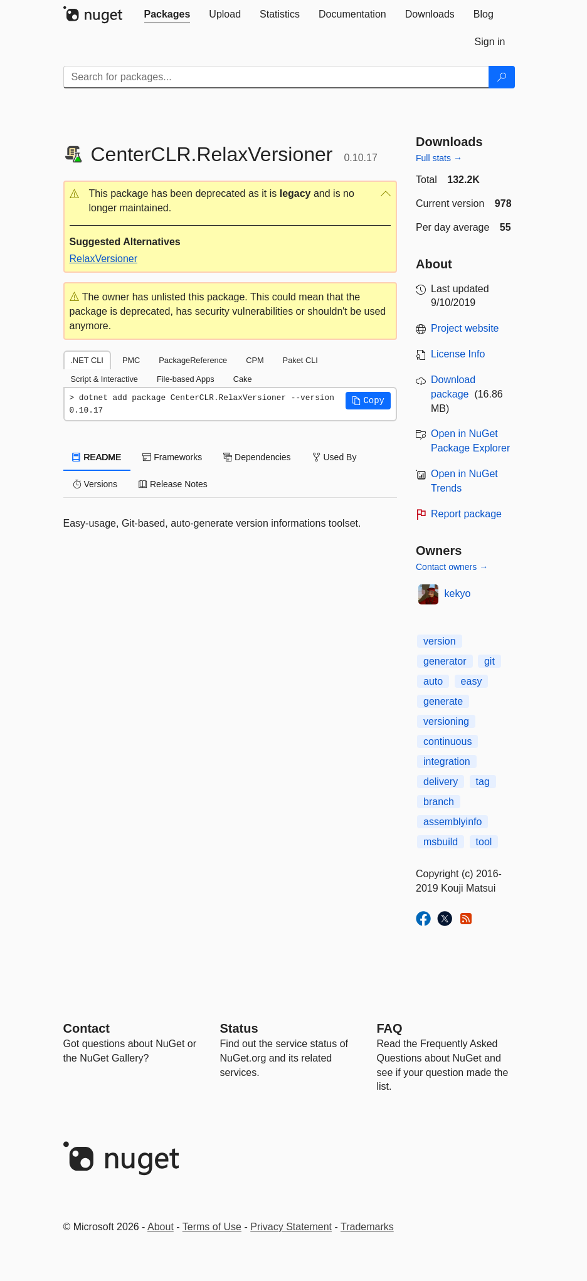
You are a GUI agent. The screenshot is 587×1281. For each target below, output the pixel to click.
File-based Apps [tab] (185, 379)
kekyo (458, 593)
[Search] (502, 77)
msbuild (440, 841)
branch (438, 801)
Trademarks (367, 1226)
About (160, 1226)
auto (433, 681)
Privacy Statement (291, 1226)
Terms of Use (211, 1226)
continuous (447, 741)
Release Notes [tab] (173, 484)
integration (446, 761)
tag (483, 781)
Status (239, 1028)
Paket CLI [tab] (300, 360)
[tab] (167, 14)
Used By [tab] (334, 457)
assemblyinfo (452, 821)
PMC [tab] (131, 360)
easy (471, 681)
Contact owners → (452, 567)
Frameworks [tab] (172, 457)
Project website (465, 328)
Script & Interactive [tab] (104, 379)
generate (443, 701)
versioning (446, 721)
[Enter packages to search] (276, 77)
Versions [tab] (95, 484)
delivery (440, 781)
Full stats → (439, 158)
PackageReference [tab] (193, 360)
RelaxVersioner (104, 258)
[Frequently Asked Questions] (390, 1028)
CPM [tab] (254, 360)
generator (445, 661)
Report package (466, 514)
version (439, 641)
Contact (86, 1028)
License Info (458, 354)
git (489, 661)
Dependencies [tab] (256, 457)
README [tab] (97, 457)
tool (484, 841)
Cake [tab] (242, 379)
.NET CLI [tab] (87, 360)
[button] (230, 201)
